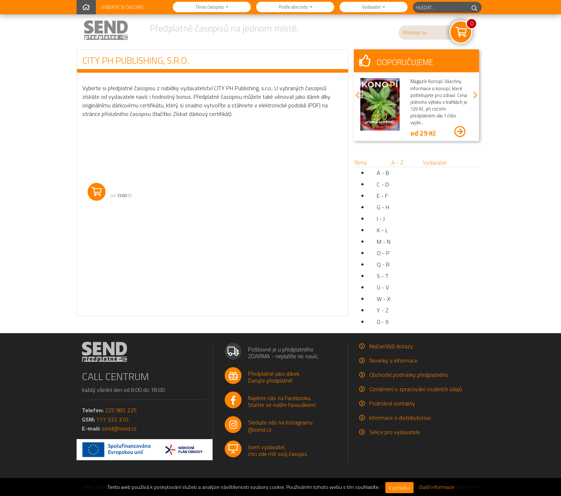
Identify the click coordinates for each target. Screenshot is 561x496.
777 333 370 (112, 419)
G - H (383, 207)
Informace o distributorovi (400, 417)
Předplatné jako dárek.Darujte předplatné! (274, 377)
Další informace (436, 487)
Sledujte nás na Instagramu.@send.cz (280, 425)
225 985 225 (121, 410)
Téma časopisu (210, 6)
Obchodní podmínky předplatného (408, 374)
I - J (381, 218)
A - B (383, 173)
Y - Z (383, 310)
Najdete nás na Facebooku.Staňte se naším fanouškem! (282, 401)
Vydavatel (372, 6)
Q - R (383, 264)
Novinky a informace (393, 360)
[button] (357, 95)
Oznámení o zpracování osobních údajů (415, 389)
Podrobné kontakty (392, 403)
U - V (383, 287)
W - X (383, 299)
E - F (382, 195)
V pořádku (399, 487)
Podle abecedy (294, 6)
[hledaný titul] (440, 7)
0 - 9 (383, 321)
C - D (383, 184)
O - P (383, 253)
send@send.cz (119, 428)
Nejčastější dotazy (391, 346)
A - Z (397, 162)
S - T (383, 276)
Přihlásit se (415, 33)
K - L (382, 230)
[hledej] (474, 7)
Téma (360, 162)
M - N (383, 241)
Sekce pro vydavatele (394, 432)
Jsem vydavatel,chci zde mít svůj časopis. (278, 450)
